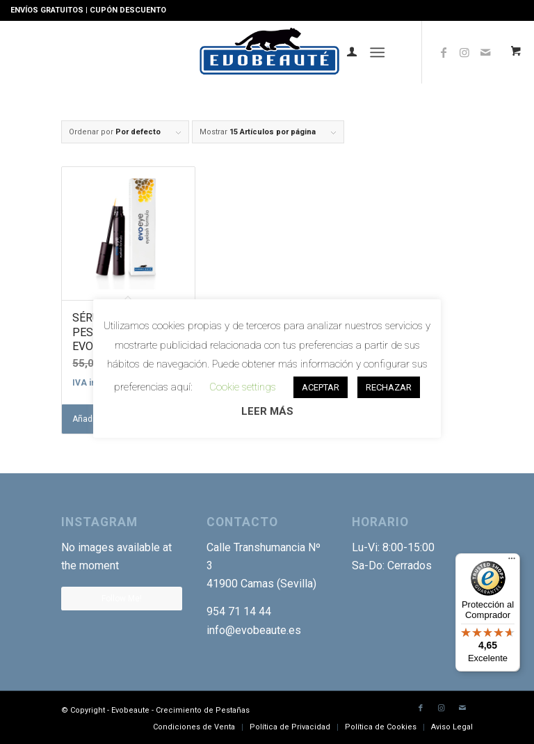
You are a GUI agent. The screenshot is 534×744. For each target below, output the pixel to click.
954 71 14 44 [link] (239, 611)
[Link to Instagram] (464, 52)
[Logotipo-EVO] (267, 52)
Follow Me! (122, 598)
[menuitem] (345, 52)
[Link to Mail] (462, 708)
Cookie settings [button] (242, 387)
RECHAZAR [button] (389, 387)
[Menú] (377, 52)
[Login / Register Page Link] (345, 52)
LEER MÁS (267, 411)
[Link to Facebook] (443, 52)
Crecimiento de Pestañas (203, 710)
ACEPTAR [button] (320, 387)
